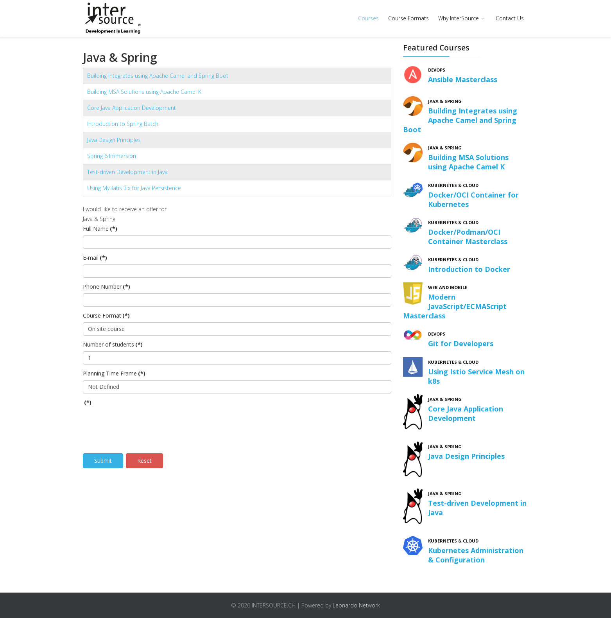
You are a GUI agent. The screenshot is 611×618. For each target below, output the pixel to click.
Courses (368, 18)
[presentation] (142, 424)
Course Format (106, 315)
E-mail (95, 257)
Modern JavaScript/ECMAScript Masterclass (455, 306)
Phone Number (106, 286)
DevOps (436, 70)
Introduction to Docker (469, 269)
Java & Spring (445, 101)
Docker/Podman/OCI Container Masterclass (467, 236)
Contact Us (510, 18)
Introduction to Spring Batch (122, 124)
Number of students (113, 344)
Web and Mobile (447, 287)
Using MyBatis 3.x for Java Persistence (134, 188)
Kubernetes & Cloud (453, 185)
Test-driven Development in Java (127, 172)
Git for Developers (460, 343)
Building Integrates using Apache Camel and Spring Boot (157, 75)
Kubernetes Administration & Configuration (475, 555)
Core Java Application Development (131, 107)
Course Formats (408, 18)
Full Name (100, 228)
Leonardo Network (356, 605)
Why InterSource (458, 18)
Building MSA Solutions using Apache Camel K (144, 91)
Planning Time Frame (114, 373)
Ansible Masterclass (462, 79)
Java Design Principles (114, 140)
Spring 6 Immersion (111, 156)
